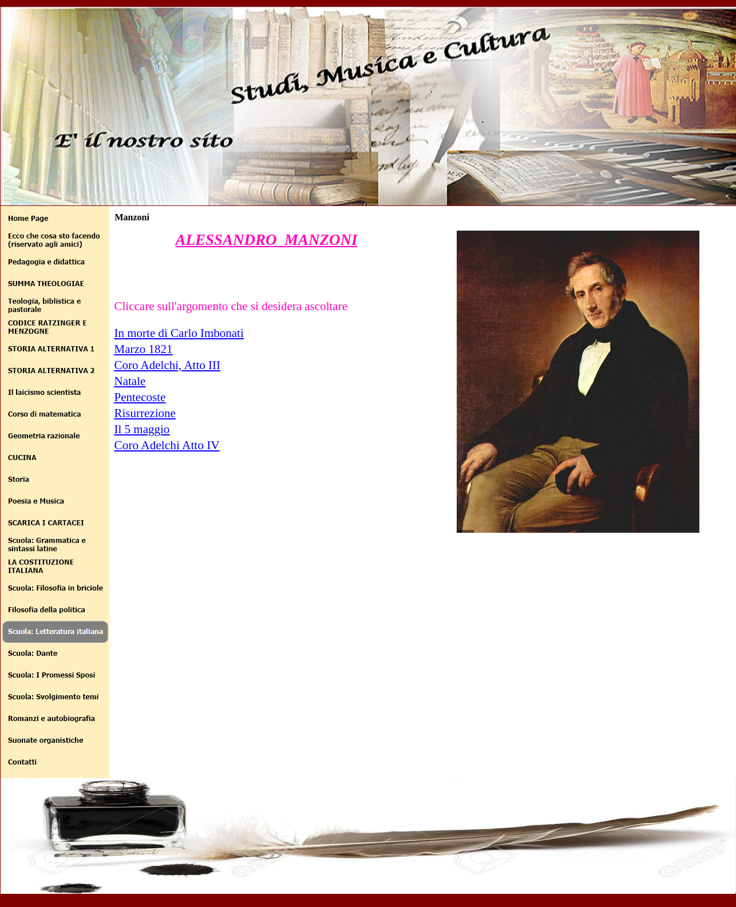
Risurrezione (145, 413)
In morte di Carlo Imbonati (179, 333)
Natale (130, 381)
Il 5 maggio (142, 429)
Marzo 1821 (143, 349)
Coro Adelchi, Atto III (167, 365)
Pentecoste (140, 397)
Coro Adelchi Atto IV (167, 445)
